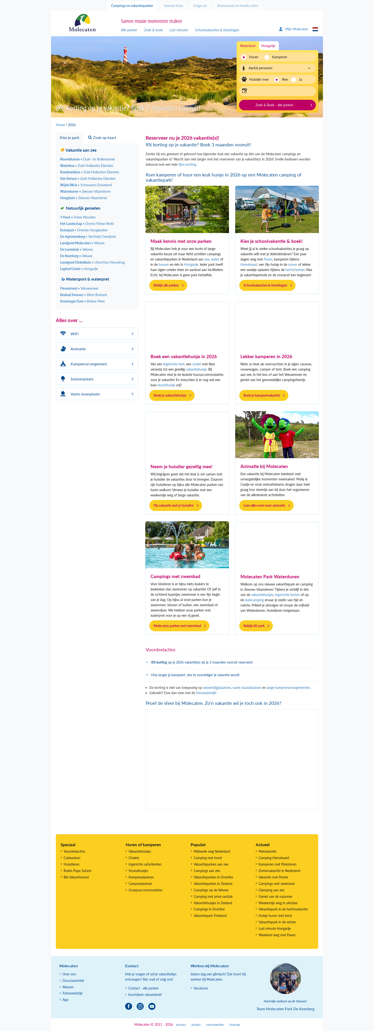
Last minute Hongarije (275, 928)
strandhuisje (166, 385)
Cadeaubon (72, 858)
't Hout (78, 217)
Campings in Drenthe (209, 909)
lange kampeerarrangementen (288, 688)
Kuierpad (84, 230)
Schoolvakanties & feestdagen (217, 30)
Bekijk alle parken (166, 285)
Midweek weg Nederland (212, 851)
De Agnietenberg (88, 236)
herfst (290, 270)
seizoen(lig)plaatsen (217, 688)
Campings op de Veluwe (211, 890)
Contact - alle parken (143, 988)
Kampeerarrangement (83, 364)
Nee (285, 79)
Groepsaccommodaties (145, 890)
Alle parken (129, 30)
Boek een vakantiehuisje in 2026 (184, 356)
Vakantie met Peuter (273, 877)
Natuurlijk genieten (80, 208)
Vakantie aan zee (78, 150)
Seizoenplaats (76, 379)
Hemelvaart (248, 264)
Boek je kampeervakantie (262, 395)
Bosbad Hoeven (83, 295)
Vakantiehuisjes (140, 851)
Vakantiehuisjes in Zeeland (213, 903)
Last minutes (179, 30)
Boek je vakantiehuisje (170, 395)
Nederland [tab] (247, 46)
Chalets (134, 858)
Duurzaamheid (73, 980)
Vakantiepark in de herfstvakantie (283, 909)
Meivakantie (267, 851)
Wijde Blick (86, 185)
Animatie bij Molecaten (264, 466)
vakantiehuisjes (262, 595)
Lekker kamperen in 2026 (266, 356)
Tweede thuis (173, 6)
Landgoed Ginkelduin (92, 262)
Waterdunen (85, 191)
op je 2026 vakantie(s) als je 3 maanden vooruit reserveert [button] (202, 662)
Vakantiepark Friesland (210, 916)
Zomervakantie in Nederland (279, 871)
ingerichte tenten (287, 595)
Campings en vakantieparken (132, 6)
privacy (181, 1024)
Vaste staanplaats (79, 394)
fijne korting (187, 164)
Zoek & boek (153, 30)
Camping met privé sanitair (213, 896)
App (65, 1000)
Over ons (69, 974)
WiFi (69, 334)
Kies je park (69, 137)
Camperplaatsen (140, 884)
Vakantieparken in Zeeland (213, 884)
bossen (164, 264)
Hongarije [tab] (268, 46)
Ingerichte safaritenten (145, 864)
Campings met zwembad (175, 576)
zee (206, 259)
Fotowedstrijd (72, 993)
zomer (292, 264)
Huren (253, 57)
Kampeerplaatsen (141, 877)
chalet (196, 364)
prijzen (196, 1024)
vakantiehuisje (196, 369)
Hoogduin (83, 198)
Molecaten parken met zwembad (177, 626)
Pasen (268, 259)
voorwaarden (215, 1024)
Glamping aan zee (271, 890)
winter (300, 270)
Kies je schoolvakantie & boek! (271, 241)
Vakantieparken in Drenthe (213, 877)
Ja (300, 79)
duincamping (254, 600)
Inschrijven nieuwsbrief (145, 995)
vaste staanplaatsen (246, 688)
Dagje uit (200, 6)
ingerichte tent (173, 364)
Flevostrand (79, 288)
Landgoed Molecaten (82, 243)
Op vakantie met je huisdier (174, 505)
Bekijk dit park (254, 626)
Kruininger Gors (82, 301)
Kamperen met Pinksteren (277, 864)
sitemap (234, 1024)
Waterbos (86, 166)
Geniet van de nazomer (275, 896)
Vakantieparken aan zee (211, 864)
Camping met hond (208, 858)
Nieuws (67, 987)
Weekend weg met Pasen (277, 935)
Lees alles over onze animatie (264, 505)
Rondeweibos (89, 172)
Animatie (72, 349)
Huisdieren (71, 864)
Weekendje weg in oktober (278, 903)
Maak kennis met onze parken (181, 241)
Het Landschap (87, 224)
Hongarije (191, 264)
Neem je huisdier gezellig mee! (181, 466)
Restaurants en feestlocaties (237, 6)
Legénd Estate (79, 269)
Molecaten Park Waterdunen (269, 576)
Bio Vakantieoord (76, 877)
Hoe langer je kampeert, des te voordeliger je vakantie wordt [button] (195, 675)
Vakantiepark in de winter (277, 922)
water (215, 259)
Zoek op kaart (102, 137)
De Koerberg (76, 256)
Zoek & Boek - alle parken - (275, 105)
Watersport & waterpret (84, 279)
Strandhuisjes (138, 871)
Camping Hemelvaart (274, 858)
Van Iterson (88, 178)
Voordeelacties (74, 851)
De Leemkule (76, 249)
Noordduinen (87, 159)
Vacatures (201, 988)
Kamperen (278, 57)
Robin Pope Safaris (77, 871)
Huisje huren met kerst (275, 916)
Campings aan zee (207, 871)
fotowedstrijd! (206, 693)
